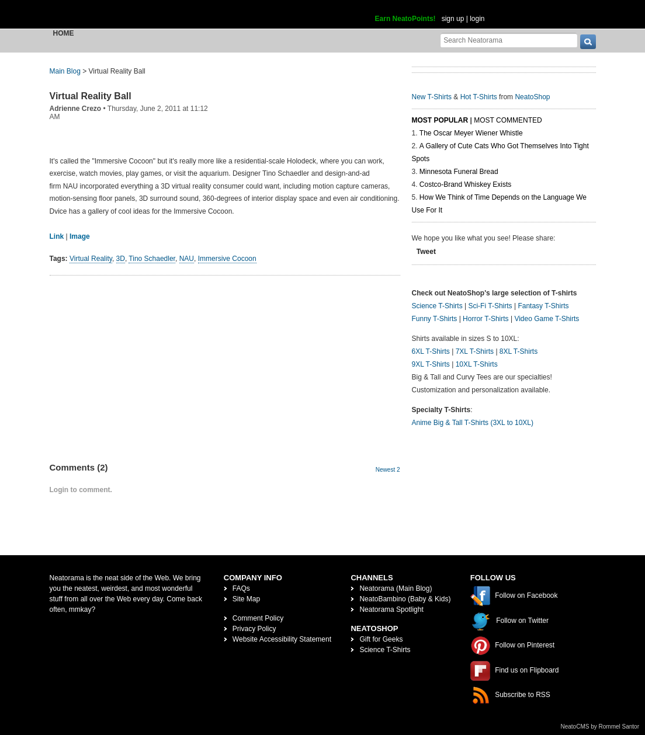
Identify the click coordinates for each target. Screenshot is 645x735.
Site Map (246, 599)
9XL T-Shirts (431, 364)
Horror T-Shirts (485, 319)
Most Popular (440, 120)
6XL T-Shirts (431, 351)
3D (120, 259)
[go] (588, 41)
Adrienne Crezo (76, 108)
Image (80, 236)
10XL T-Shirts (477, 364)
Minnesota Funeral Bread (458, 172)
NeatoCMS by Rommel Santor (600, 726)
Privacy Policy (254, 629)
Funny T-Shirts (434, 319)
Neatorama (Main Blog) (395, 588)
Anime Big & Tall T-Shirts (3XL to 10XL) (473, 423)
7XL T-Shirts (475, 351)
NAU (186, 259)
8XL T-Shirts (519, 351)
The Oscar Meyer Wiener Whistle (471, 133)
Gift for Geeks (381, 639)
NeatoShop (532, 97)
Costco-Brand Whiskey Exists (465, 184)
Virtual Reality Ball (90, 96)
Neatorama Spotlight (391, 609)
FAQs (241, 588)
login (477, 19)
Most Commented (508, 120)
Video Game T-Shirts (546, 319)
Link (57, 236)
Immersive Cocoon (227, 259)
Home (63, 33)
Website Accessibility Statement (282, 639)
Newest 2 (388, 469)
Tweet (426, 252)
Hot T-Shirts (478, 97)
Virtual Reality (91, 259)
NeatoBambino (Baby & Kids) (404, 599)
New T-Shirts (432, 97)
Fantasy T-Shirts (543, 306)
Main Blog (65, 71)
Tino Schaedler (152, 259)
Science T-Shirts (437, 306)
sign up (453, 19)
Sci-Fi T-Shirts (490, 306)
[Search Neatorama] (509, 40)
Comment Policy (258, 618)
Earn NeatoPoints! (405, 19)
